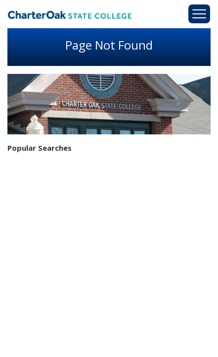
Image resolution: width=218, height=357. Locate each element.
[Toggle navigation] (199, 13)
